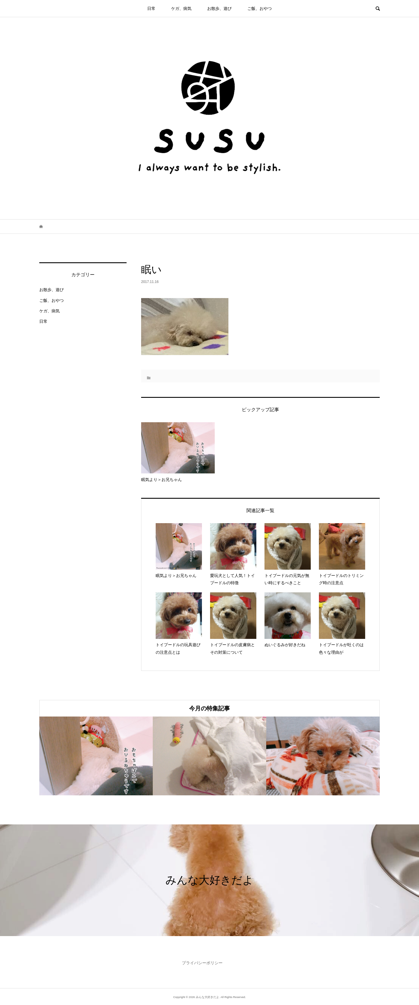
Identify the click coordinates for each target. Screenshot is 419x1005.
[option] (96, 756)
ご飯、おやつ (259, 8)
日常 (151, 8)
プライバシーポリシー (202, 963)
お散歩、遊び (219, 8)
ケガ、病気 (181, 8)
